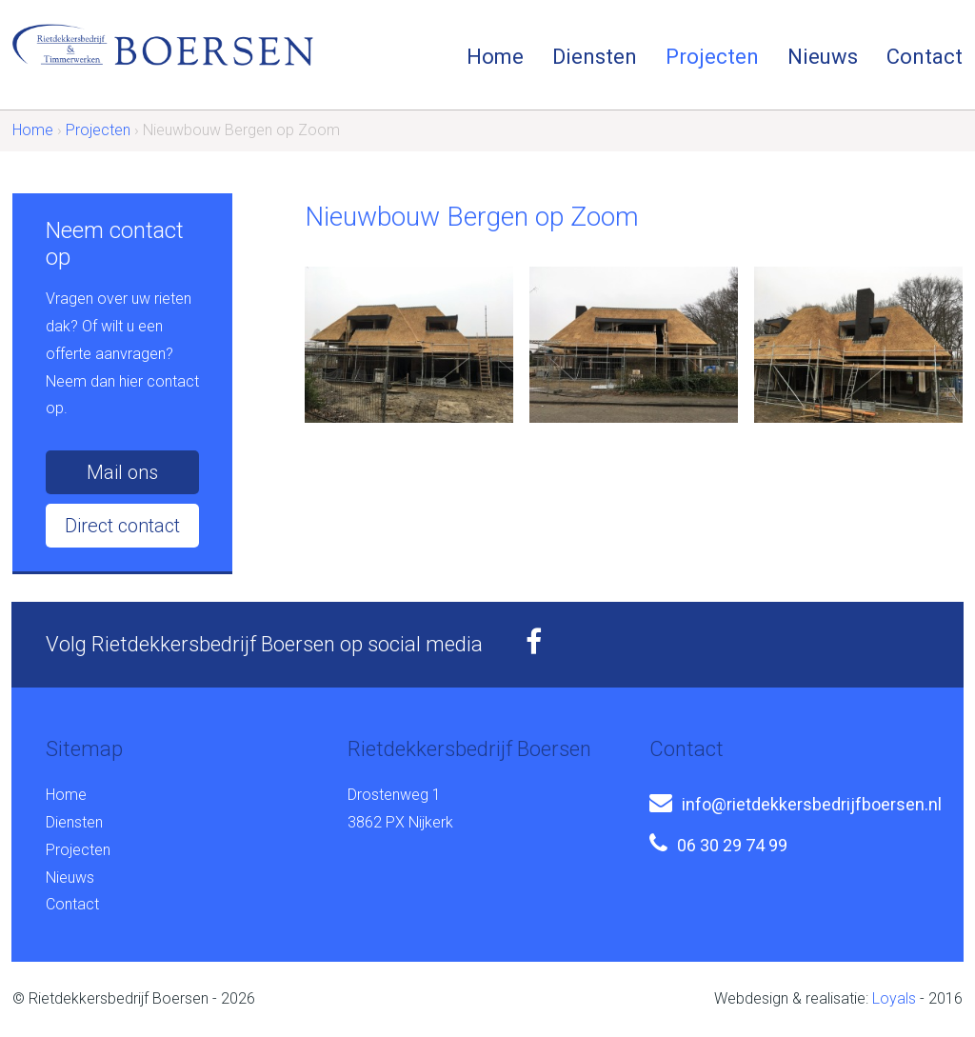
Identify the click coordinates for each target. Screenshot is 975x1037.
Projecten (712, 57)
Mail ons (122, 472)
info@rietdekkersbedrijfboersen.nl (812, 804)
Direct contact (122, 525)
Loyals (894, 998)
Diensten (594, 57)
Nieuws (822, 57)
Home (495, 57)
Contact (924, 57)
